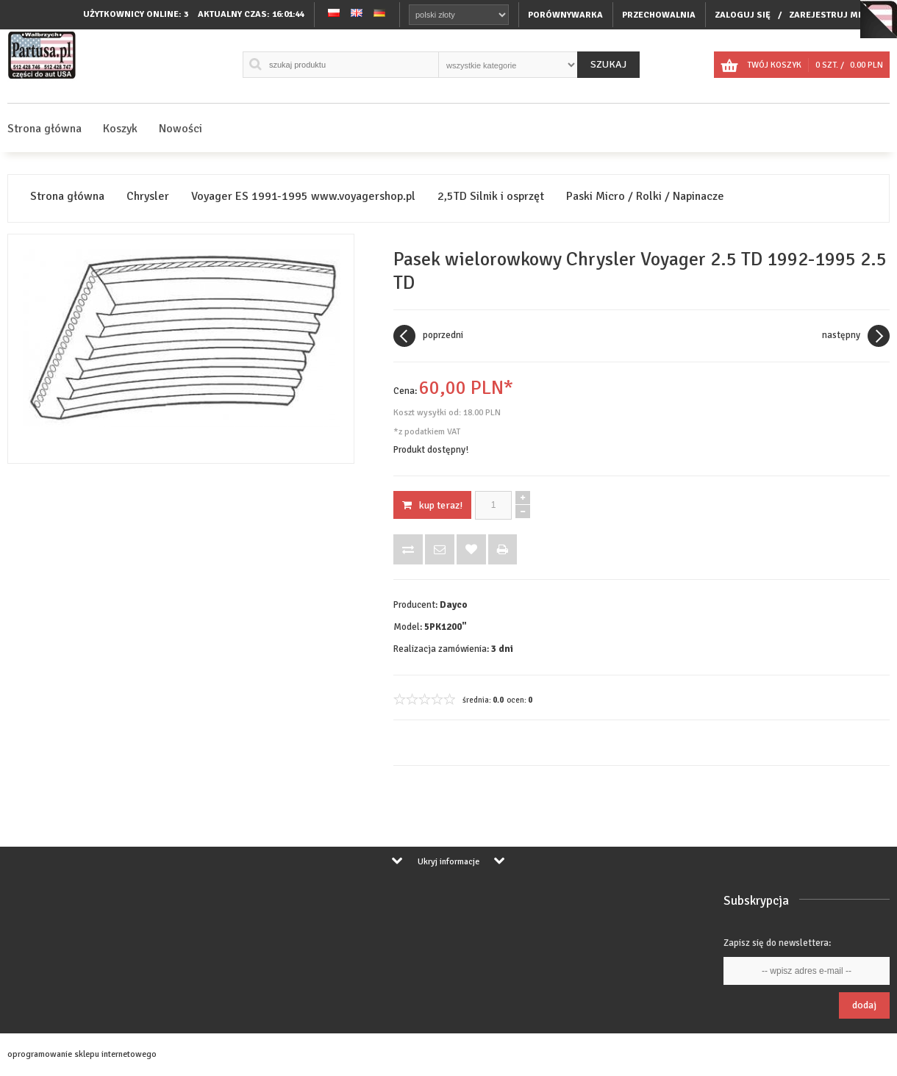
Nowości (180, 128)
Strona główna (44, 128)
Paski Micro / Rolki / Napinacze (645, 197)
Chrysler (147, 197)
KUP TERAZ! (432, 505)
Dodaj (864, 1005)
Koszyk (120, 128)
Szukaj (608, 64)
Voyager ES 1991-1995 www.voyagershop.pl (303, 197)
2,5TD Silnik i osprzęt (490, 197)
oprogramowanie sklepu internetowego (82, 1054)
